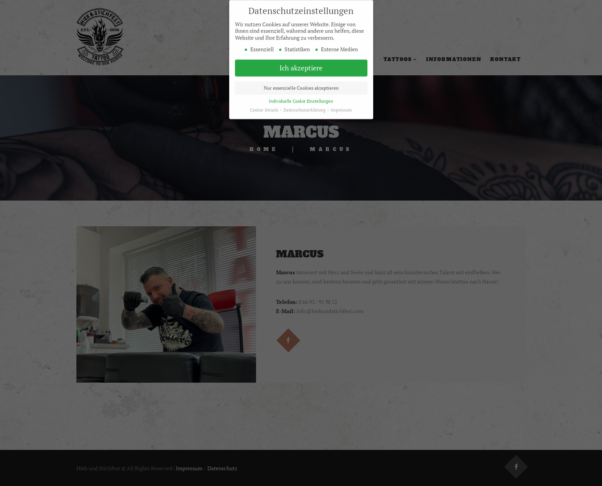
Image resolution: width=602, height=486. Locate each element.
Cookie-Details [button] (265, 106)
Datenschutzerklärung (305, 106)
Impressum (341, 106)
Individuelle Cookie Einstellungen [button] (301, 97)
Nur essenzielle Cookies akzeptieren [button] (301, 84)
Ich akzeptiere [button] (301, 64)
